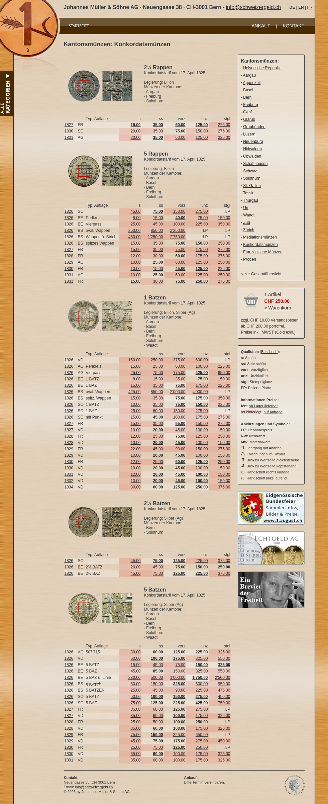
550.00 (224, 658)
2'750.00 (178, 237)
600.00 (202, 360)
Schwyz (250, 171)
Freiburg (250, 104)
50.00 (135, 696)
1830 (69, 131)
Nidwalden (252, 149)
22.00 (135, 449)
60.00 (180, 137)
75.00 (203, 217)
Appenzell (252, 82)
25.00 (135, 224)
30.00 (158, 256)
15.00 (158, 217)
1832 (69, 480)
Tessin (248, 193)
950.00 (224, 684)
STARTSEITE (79, 26)
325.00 (224, 652)
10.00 (135, 262)
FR (309, 7)
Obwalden (252, 156)
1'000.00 (178, 677)
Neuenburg (253, 141)
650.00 (224, 372)
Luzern (249, 134)
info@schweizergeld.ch (253, 7)
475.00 (224, 690)
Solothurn (251, 178)
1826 (69, 211)
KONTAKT (293, 25)
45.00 (135, 211)
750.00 (224, 703)
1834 (69, 487)
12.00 (135, 256)
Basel (248, 90)
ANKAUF (260, 25)
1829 (69, 262)
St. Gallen (252, 185)
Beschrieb (269, 352)
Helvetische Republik (262, 68)
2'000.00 (178, 391)
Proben (249, 259)
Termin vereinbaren (208, 782)
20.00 (135, 131)
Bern (247, 97)
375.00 (179, 360)
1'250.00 (155, 237)
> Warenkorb (277, 307)
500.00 (157, 677)
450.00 (134, 237)
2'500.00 (222, 677)
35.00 (158, 131)
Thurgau (250, 200)
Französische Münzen (262, 252)
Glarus (249, 119)
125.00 (202, 137)
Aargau (249, 75)
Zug (246, 222)
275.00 (224, 131)
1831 (69, 137)
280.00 (134, 677)
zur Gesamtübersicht (263, 274)
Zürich (248, 230)
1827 (69, 124)
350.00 (224, 224)
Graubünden (254, 126)
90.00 (180, 449)
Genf (247, 112)
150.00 (202, 131)
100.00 (179, 224)
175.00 (202, 249)
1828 (69, 256)
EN (301, 7)
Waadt (248, 215)
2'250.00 (178, 230)
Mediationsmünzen (260, 237)
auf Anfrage (272, 412)
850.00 (157, 230)
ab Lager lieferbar (263, 406)
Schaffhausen (255, 163)
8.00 (136, 217)
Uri (245, 207)
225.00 (224, 124)
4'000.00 (200, 391)
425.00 (134, 391)
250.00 (134, 230)
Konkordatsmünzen (260, 244)
